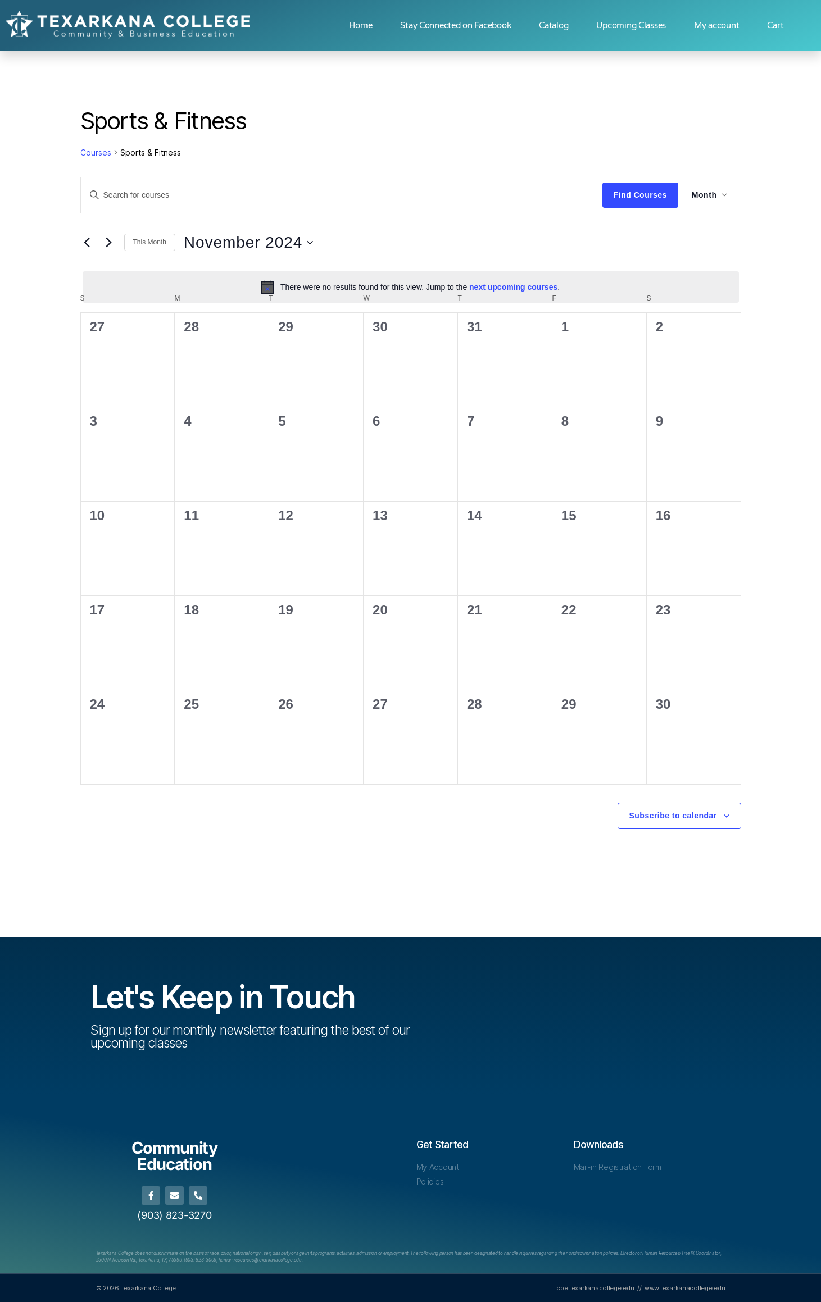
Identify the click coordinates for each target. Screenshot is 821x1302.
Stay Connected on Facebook (455, 25)
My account (716, 25)
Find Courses (640, 194)
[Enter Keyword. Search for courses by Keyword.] (341, 195)
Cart (775, 25)
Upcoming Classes (631, 25)
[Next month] (109, 242)
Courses (95, 152)
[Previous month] (87, 242)
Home (360, 25)
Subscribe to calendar (673, 815)
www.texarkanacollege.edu (685, 1287)
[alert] (411, 287)
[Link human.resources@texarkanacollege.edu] (260, 1260)
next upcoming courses (513, 287)
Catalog (553, 25)
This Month (149, 242)
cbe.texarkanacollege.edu (595, 1287)
